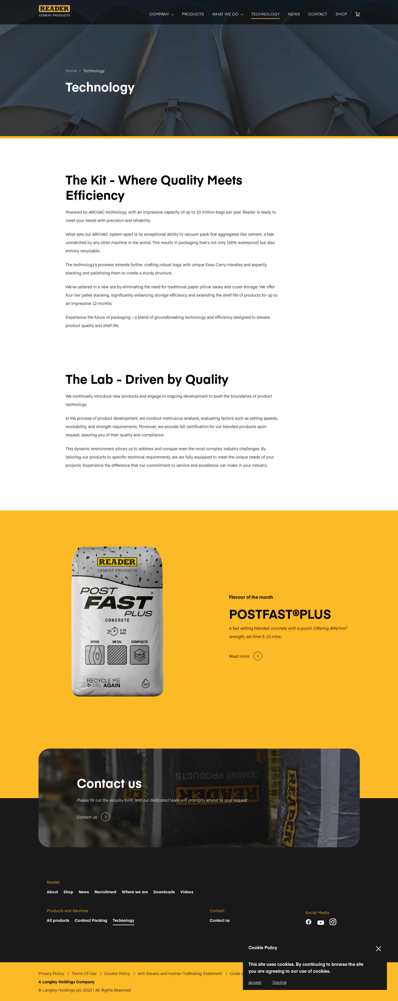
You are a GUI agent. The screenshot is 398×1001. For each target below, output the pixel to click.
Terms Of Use (84, 973)
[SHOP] (341, 14)
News (84, 891)
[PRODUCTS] (193, 14)
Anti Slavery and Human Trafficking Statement (180, 973)
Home (71, 70)
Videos (186, 891)
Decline (280, 982)
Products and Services (67, 910)
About (52, 891)
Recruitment (105, 891)
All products (58, 920)
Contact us (220, 920)
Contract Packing (91, 920)
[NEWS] (294, 14)
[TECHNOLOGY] (265, 14)
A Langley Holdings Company (66, 981)
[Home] (54, 14)
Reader (53, 882)
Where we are (135, 891)
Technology (93, 70)
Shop (68, 891)
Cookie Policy (117, 973)
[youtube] (320, 922)
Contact (217, 910)
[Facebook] (308, 922)
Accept (254, 982)
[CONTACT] (317, 14)
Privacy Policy (51, 973)
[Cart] (357, 14)
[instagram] (333, 922)
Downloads (164, 891)
